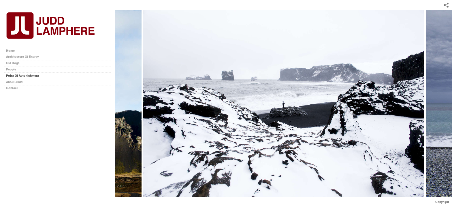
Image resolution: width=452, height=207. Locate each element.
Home (10, 51)
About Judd (14, 82)
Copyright (442, 202)
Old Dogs (13, 63)
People (11, 69)
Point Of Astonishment (22, 76)
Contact (12, 88)
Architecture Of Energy (22, 57)
